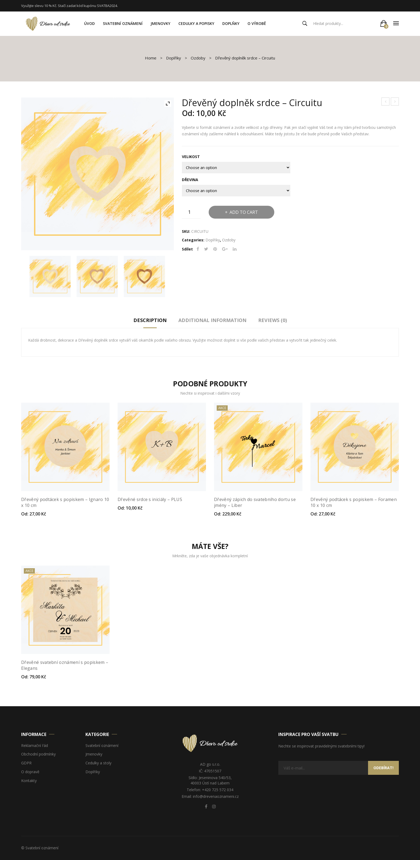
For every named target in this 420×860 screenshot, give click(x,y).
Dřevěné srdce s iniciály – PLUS (385, 102)
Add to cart (244, 212)
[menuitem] (89, 24)
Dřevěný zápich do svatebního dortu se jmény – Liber (255, 502)
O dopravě (30, 772)
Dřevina (190, 179)
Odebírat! (383, 767)
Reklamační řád (34, 745)
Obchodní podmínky (38, 754)
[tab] (150, 321)
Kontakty (29, 781)
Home (150, 58)
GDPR (26, 763)
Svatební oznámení (101, 745)
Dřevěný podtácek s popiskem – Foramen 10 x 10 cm (353, 502)
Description (150, 320)
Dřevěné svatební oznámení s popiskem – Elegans (64, 665)
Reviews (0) (272, 320)
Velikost (191, 156)
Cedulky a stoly (98, 763)
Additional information (212, 320)
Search (305, 23)
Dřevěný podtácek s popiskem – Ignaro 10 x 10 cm (395, 102)
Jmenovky (93, 754)
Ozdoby (198, 58)
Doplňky (173, 58)
